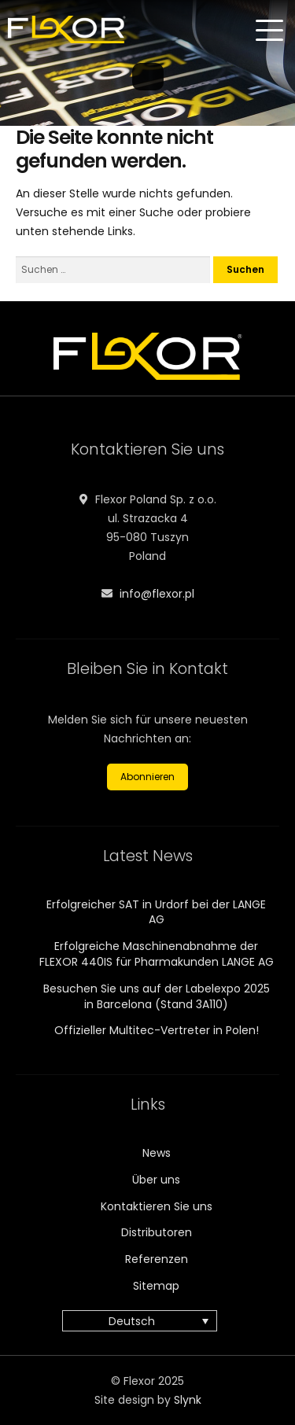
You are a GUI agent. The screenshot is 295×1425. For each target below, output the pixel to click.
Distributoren (156, 1232)
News (156, 1153)
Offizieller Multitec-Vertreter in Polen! (156, 1030)
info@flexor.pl (157, 594)
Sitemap (156, 1286)
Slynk (187, 1400)
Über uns (156, 1180)
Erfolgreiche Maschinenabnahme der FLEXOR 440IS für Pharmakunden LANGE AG (156, 954)
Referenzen (156, 1259)
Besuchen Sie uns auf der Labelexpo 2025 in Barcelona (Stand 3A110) (156, 996)
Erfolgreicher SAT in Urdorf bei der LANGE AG (156, 912)
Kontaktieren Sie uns (156, 1206)
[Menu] (271, 30)
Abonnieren (147, 776)
